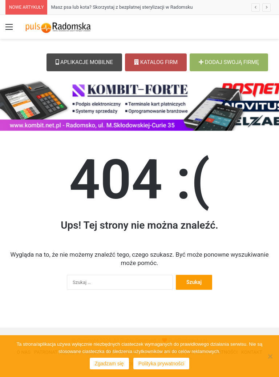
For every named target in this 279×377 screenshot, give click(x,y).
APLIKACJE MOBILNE (84, 62)
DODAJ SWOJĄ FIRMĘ (229, 62)
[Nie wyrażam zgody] (270, 356)
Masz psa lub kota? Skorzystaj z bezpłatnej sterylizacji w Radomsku (122, 7)
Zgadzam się (109, 363)
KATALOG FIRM (156, 62)
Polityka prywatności (161, 363)
